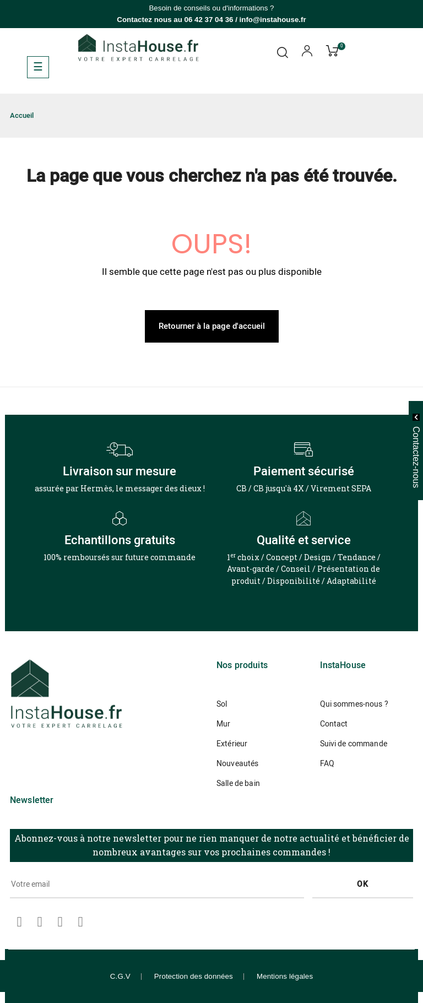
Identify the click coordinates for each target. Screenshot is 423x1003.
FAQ (327, 763)
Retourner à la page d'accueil (212, 326)
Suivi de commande (353, 744)
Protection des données (193, 976)
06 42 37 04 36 (209, 19)
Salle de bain (238, 783)
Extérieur (231, 744)
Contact (334, 724)
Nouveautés (237, 763)
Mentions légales (285, 976)
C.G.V (120, 976)
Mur (223, 724)
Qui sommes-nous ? (354, 704)
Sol (221, 704)
